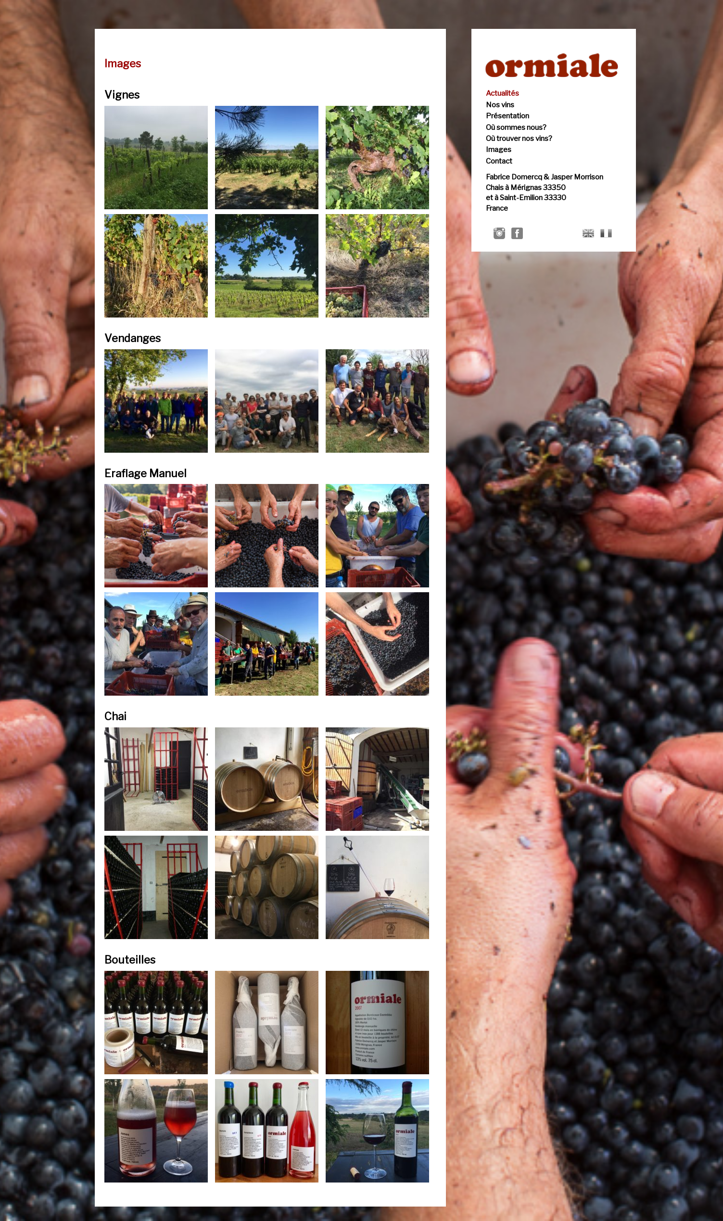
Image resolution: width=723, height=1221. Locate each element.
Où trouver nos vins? (519, 138)
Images (498, 149)
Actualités (502, 93)
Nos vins (500, 105)
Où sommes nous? (516, 127)
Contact (499, 161)
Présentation (507, 116)
